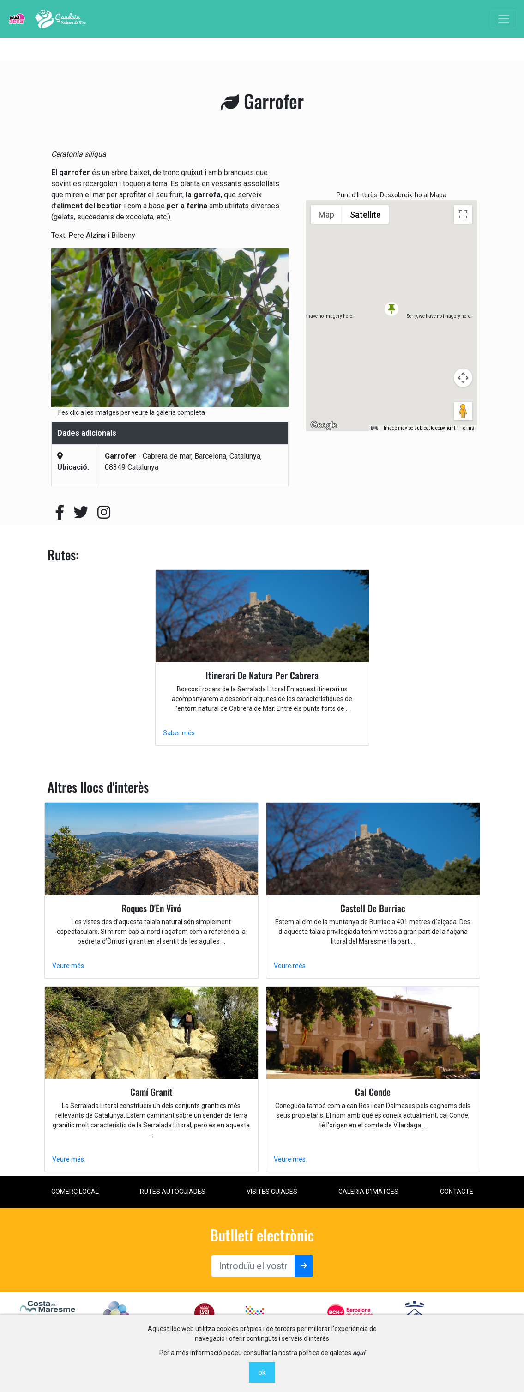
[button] (391, 309)
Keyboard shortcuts (357, 427)
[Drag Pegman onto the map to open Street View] (463, 411)
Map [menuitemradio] (326, 214)
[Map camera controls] (463, 378)
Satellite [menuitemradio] (365, 214)
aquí (359, 1352)
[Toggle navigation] (504, 19)
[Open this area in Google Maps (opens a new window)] (323, 425)
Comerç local (75, 1191)
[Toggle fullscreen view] (463, 214)
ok (262, 1372)
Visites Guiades (272, 1191)
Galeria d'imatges (368, 1191)
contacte (456, 1191)
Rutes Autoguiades (172, 1191)
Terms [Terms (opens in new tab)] (467, 427)
